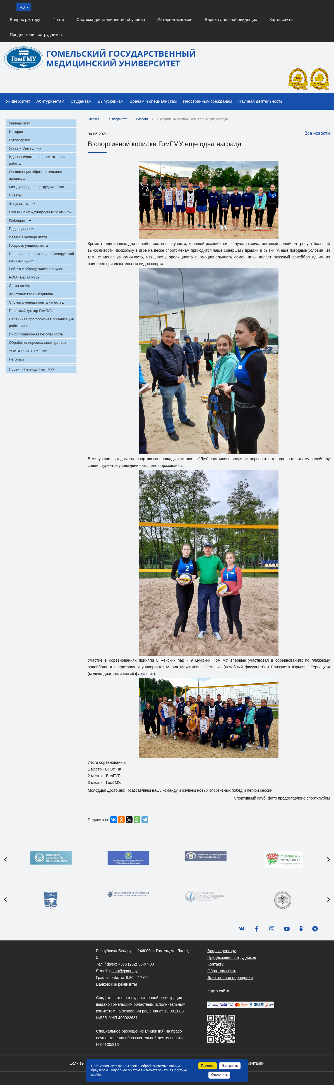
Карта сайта (281, 19)
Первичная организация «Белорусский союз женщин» (41, 257)
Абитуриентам (50, 101)
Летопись (17, 359)
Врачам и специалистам (153, 101)
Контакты (215, 964)
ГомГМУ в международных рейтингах (40, 212)
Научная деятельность (260, 101)
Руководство (19, 140)
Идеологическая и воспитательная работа (38, 160)
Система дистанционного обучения (110, 19)
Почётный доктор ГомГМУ (30, 311)
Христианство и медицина (31, 294)
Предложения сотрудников (36, 34)
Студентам (81, 101)
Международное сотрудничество (36, 187)
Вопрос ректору (25, 19)
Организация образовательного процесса (35, 175)
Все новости (314, 133)
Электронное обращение (230, 977)
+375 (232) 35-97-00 (136, 964)
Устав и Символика (25, 148)
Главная (93, 119)
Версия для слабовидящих (231, 19)
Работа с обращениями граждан (36, 269)
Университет (18, 101)
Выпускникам (111, 101)
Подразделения (22, 229)
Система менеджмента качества (36, 302)
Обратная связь (221, 971)
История (16, 131)
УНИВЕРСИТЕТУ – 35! (28, 351)
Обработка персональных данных (37, 342)
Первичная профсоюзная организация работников (41, 322)
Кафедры (17, 220)
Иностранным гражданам (207, 101)
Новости (142, 119)
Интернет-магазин (175, 19)
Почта (58, 19)
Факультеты (18, 203)
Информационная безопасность (36, 334)
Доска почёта (20, 286)
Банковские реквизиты (116, 984)
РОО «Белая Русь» (25, 277)
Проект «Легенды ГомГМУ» (32, 369)
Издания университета (28, 237)
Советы (15, 195)
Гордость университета (28, 245)
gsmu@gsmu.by (123, 971)
